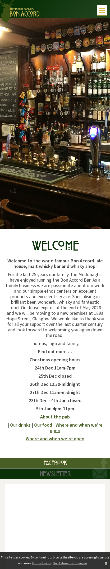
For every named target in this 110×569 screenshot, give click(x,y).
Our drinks (20, 425)
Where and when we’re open (76, 428)
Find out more (41, 563)
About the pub (55, 417)
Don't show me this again (70, 563)
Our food (43, 425)
